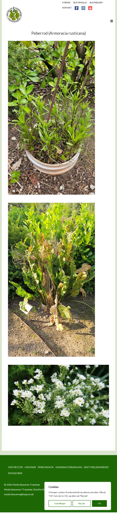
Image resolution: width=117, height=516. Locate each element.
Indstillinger (60, 503)
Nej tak (81, 503)
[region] (77, 496)
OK (99, 503)
